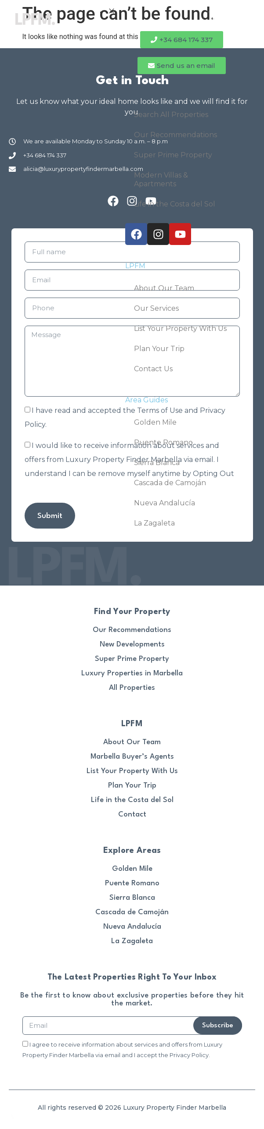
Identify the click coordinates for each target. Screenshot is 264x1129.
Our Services (156, 308)
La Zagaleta (154, 523)
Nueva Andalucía (164, 503)
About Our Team (164, 288)
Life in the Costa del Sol (174, 204)
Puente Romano (163, 442)
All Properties (132, 688)
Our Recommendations (175, 135)
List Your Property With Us (180, 328)
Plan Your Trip (159, 348)
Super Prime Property (173, 155)
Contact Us (153, 369)
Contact (132, 814)
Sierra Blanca (157, 462)
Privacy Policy (189, 1054)
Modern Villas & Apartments (161, 179)
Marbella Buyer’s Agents (132, 756)
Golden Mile (155, 422)
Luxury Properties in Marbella (132, 673)
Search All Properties (171, 114)
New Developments (132, 644)
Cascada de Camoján (170, 483)
